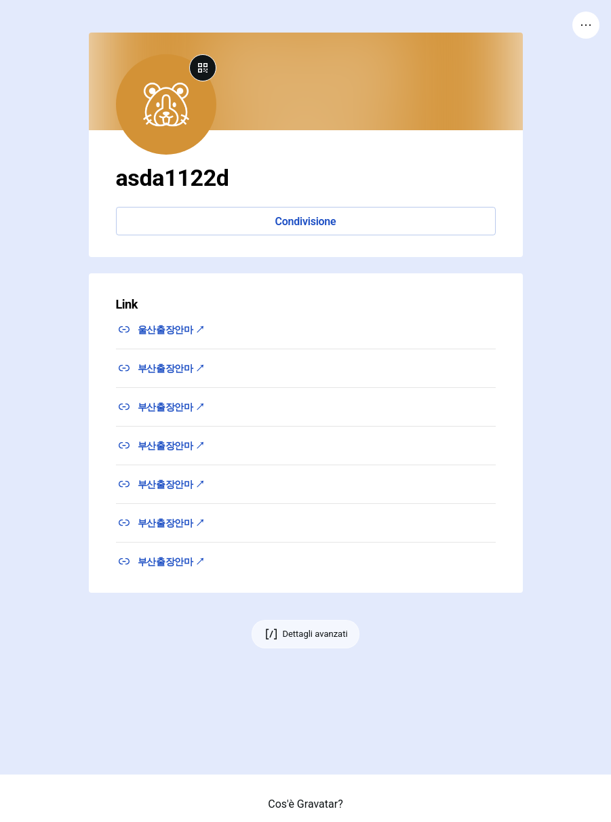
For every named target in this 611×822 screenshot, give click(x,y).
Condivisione (305, 221)
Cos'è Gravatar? (305, 804)
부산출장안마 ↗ (171, 368)
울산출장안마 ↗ (171, 329)
